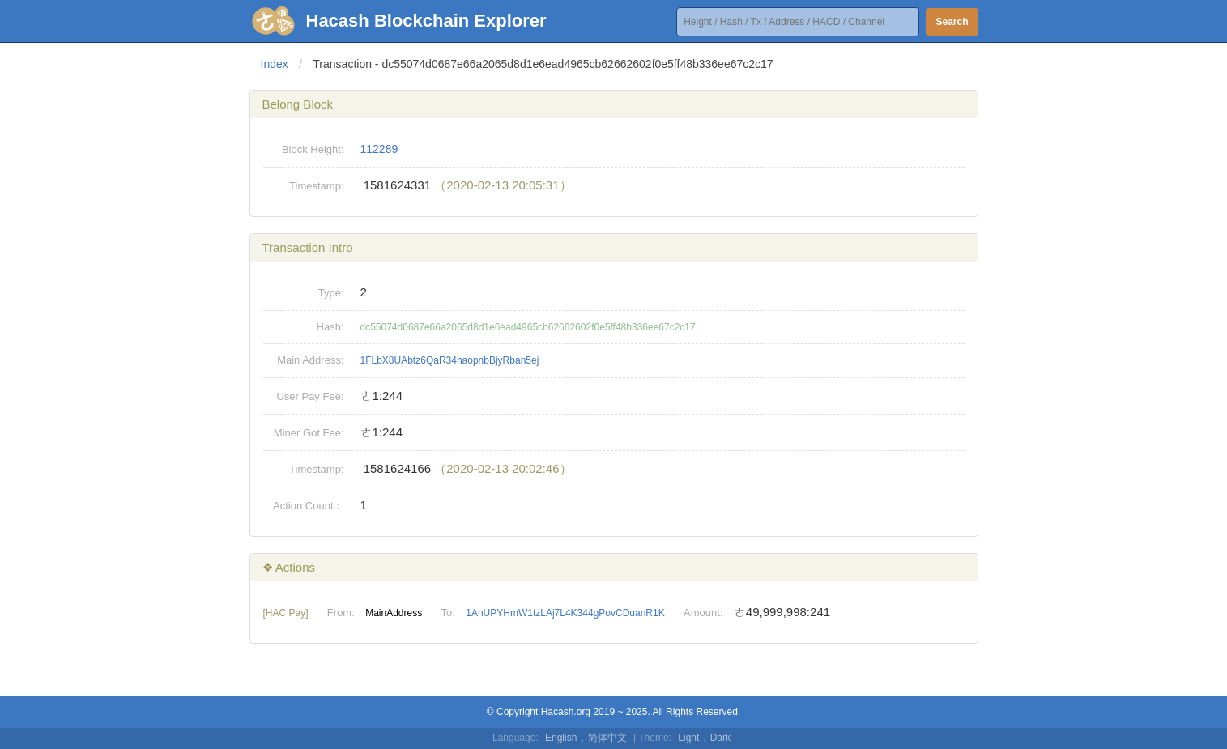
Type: (331, 293)
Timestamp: (316, 186)
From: (341, 612)
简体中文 (607, 737)
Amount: (703, 612)
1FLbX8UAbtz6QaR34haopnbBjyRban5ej (449, 360)
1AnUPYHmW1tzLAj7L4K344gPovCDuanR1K (565, 613)
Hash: (330, 327)
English (561, 737)
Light (688, 737)
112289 (379, 149)
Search (951, 22)
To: (448, 612)
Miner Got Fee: (309, 433)
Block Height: (313, 149)
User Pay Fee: (309, 396)
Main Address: (310, 360)
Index (274, 63)
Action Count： (308, 506)
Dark (720, 737)
